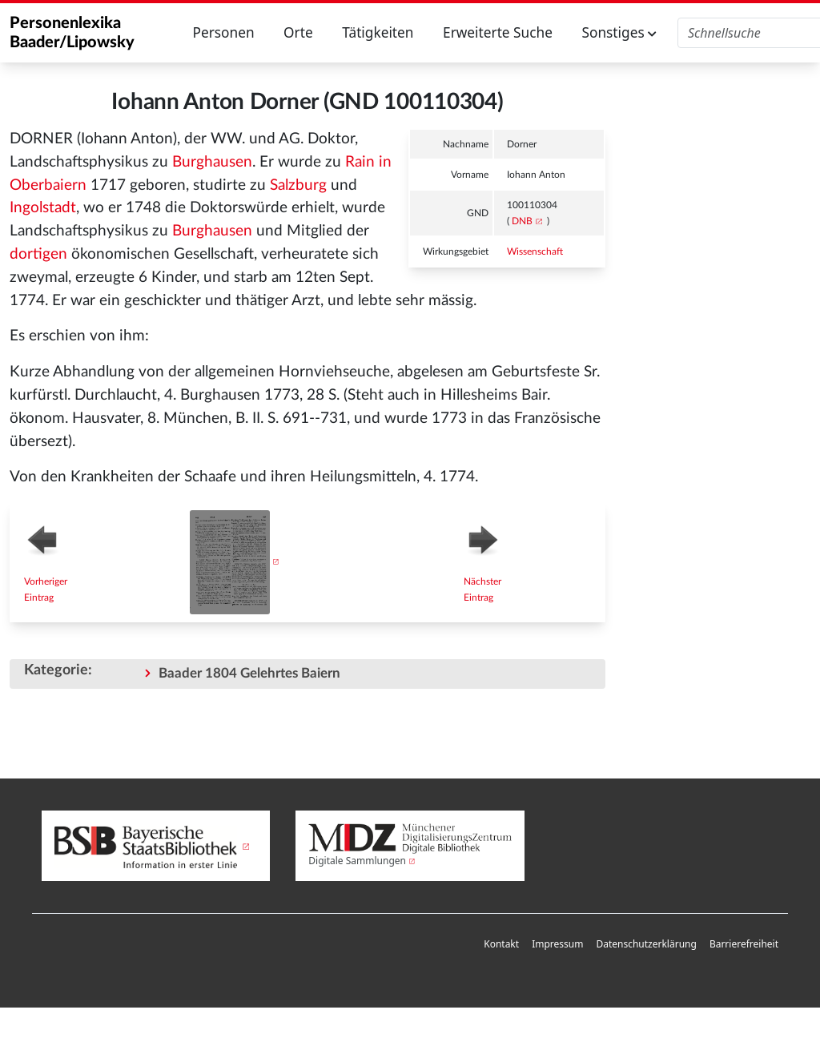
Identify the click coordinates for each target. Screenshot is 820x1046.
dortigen (38, 254)
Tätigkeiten (377, 32)
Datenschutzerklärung (646, 944)
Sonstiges (619, 32)
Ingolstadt (43, 207)
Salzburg (298, 185)
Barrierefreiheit (743, 944)
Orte (298, 32)
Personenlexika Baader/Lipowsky (72, 32)
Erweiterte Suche (498, 32)
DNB (522, 221)
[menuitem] (501, 945)
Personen (223, 32)
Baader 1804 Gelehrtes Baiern (249, 673)
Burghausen (212, 162)
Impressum (557, 944)
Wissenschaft (535, 251)
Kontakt (501, 944)
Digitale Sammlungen (357, 860)
